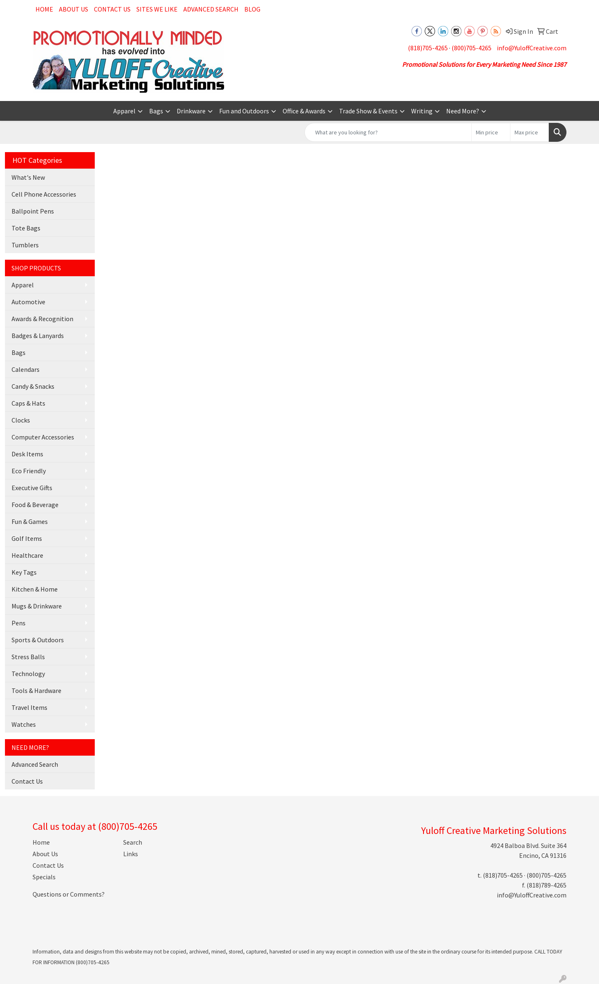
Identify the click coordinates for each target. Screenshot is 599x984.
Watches (24, 724)
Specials (44, 877)
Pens (19, 623)
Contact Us (112, 9)
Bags (156, 111)
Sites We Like (157, 9)
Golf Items (27, 538)
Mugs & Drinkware (37, 606)
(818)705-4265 (428, 48)
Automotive (28, 302)
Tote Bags (26, 228)
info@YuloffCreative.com (531, 48)
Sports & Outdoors (38, 640)
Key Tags (24, 572)
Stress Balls (28, 657)
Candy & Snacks (33, 386)
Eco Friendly (29, 471)
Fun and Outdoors (244, 111)
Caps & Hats (28, 403)
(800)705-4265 (471, 48)
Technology (28, 673)
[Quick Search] (388, 132)
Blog (252, 9)
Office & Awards (304, 111)
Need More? (462, 111)
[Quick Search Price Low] (490, 132)
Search (132, 842)
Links (130, 854)
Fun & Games (30, 521)
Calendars (26, 369)
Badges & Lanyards (38, 335)
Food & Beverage (35, 504)
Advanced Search (211, 9)
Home (44, 9)
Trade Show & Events (368, 111)
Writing (422, 111)
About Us (73, 9)
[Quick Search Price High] (529, 132)
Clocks (21, 420)
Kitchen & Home (35, 589)
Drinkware (191, 111)
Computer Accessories (43, 437)
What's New (28, 177)
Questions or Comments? (69, 894)
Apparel (124, 111)
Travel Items (29, 707)
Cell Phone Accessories (44, 194)
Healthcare (27, 555)
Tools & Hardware (36, 690)
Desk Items (27, 454)
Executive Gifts (32, 488)
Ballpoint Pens (33, 211)
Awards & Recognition (42, 319)
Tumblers (25, 245)
